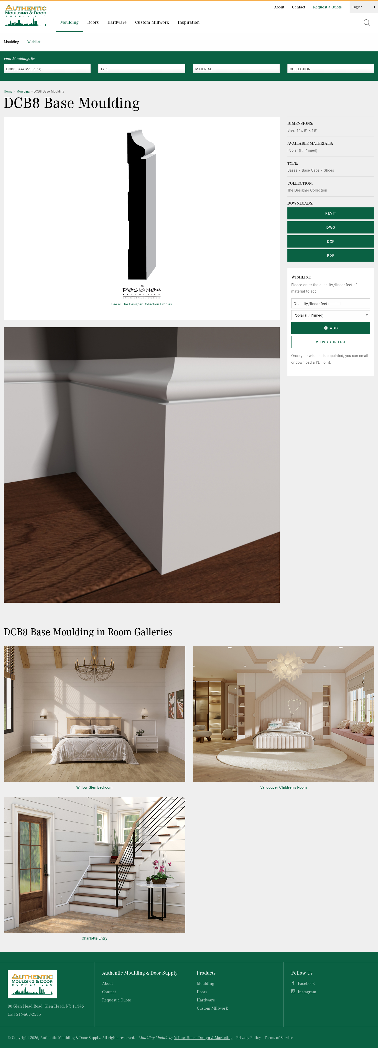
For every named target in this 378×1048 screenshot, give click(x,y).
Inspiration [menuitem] (189, 22)
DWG (330, 227)
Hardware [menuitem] (116, 22)
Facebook (306, 983)
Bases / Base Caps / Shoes (310, 170)
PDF (330, 255)
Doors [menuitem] (93, 22)
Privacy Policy (248, 1037)
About (279, 7)
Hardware (206, 1000)
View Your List (331, 341)
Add (330, 328)
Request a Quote (327, 7)
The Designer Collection (307, 190)
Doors (202, 992)
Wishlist (33, 41)
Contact (298, 7)
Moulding (11, 41)
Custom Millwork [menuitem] (152, 22)
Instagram (307, 992)
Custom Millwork (212, 1008)
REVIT (330, 213)
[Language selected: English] (364, 7)
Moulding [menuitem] (69, 22)
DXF (330, 241)
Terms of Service (279, 1037)
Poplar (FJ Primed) (302, 150)
